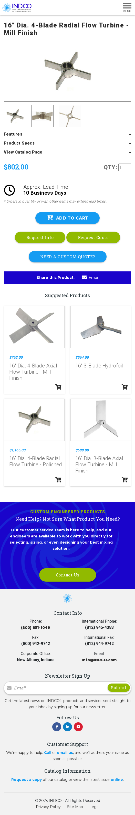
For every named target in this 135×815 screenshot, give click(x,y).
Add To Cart (67, 218)
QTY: (110, 167)
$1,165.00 (17, 450)
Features (13, 134)
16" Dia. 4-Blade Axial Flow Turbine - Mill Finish (33, 372)
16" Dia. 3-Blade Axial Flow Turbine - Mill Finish (99, 464)
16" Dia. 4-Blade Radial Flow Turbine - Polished (35, 461)
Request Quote (93, 237)
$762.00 (16, 357)
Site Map (75, 806)
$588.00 (82, 450)
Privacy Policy (48, 806)
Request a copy (26, 779)
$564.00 (82, 357)
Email (90, 277)
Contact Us (67, 574)
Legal (94, 806)
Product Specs (19, 143)
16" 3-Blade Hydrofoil (99, 366)
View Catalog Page (23, 152)
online (117, 779)
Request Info (40, 237)
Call (47, 752)
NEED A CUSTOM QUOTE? (67, 256)
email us (65, 752)
